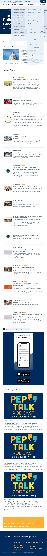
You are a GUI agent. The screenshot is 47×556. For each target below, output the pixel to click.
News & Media (18, 1)
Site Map (40, 548)
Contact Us (32, 546)
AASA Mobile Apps (18, 547)
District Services (8, 1)
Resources (24, 5)
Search (4, 41)
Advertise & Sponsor (19, 545)
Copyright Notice (18, 549)
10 (26, 329)
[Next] (29, 329)
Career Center (27, 1)
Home (4, 28)
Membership (41, 5)
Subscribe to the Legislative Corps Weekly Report (17, 526)
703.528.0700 (33, 536)
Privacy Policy (32, 548)
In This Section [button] (8, 46)
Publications (30, 5)
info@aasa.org (33, 538)
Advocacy (35, 5)
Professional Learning (16, 5)
